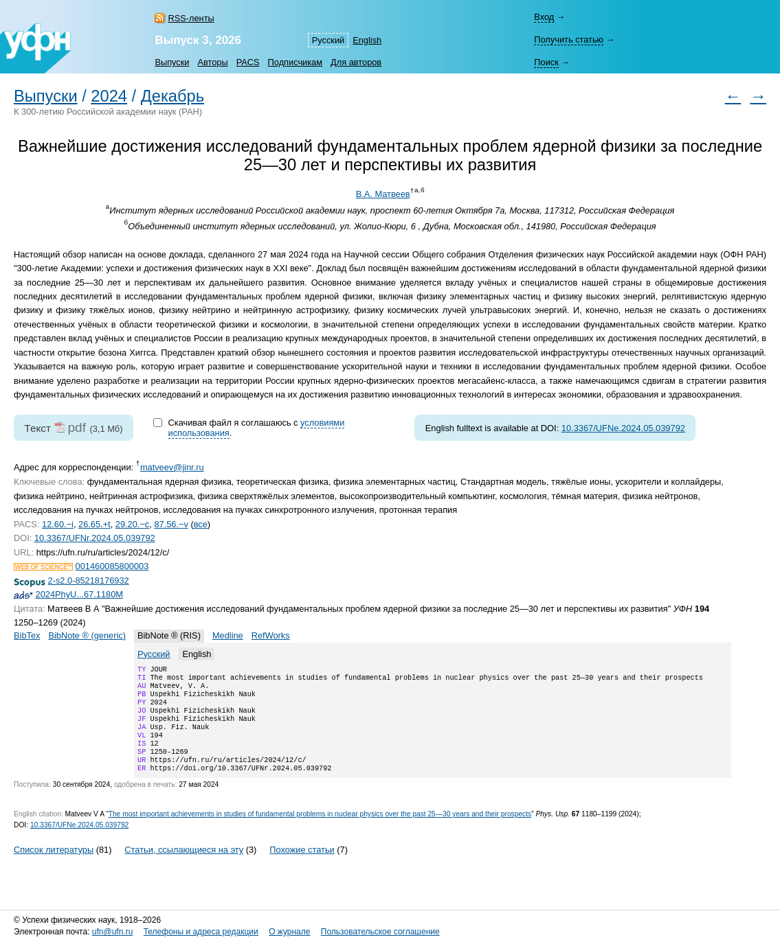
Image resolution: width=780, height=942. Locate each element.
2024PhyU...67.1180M (79, 594)
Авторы (212, 62)
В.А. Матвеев (383, 194)
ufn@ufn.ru (112, 932)
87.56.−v (171, 524)
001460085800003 (112, 566)
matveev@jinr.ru (172, 467)
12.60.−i (58, 524)
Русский (328, 40)
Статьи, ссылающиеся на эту (183, 867)
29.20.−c (132, 524)
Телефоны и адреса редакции (201, 932)
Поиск (546, 62)
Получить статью (568, 39)
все (201, 524)
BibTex (27, 635)
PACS (248, 62)
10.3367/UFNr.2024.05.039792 (94, 538)
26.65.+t (94, 524)
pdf (76, 427)
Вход (544, 17)
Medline (227, 635)
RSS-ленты (191, 18)
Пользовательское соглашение (380, 932)
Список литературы (53, 867)
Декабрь (172, 96)
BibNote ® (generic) (87, 635)
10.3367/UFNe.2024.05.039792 (623, 428)
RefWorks (271, 635)
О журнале (289, 932)
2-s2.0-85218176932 (88, 580)
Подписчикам (295, 62)
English (367, 40)
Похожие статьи (301, 867)
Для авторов (356, 62)
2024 (109, 96)
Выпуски (172, 62)
